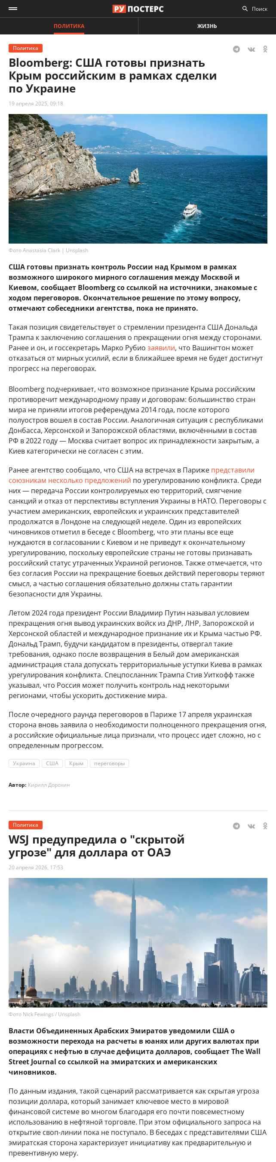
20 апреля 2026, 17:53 (36, 867)
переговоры (109, 763)
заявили (161, 347)
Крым (76, 763)
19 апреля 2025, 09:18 (36, 103)
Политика (69, 26)
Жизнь (207, 26)
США (52, 763)
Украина (24, 763)
